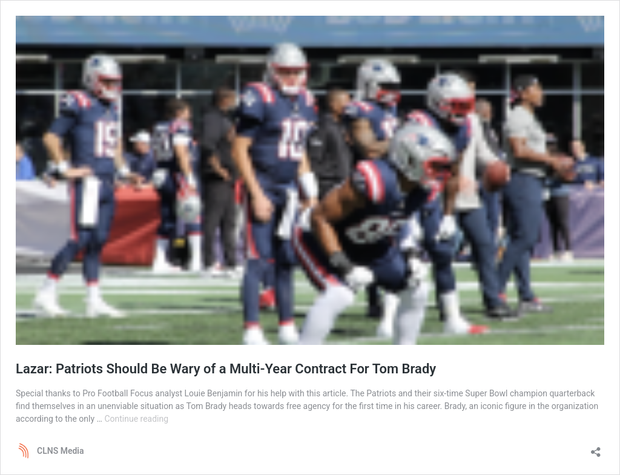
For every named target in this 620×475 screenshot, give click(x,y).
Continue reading (136, 419)
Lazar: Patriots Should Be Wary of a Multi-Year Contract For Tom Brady (226, 368)
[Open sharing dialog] (595, 448)
